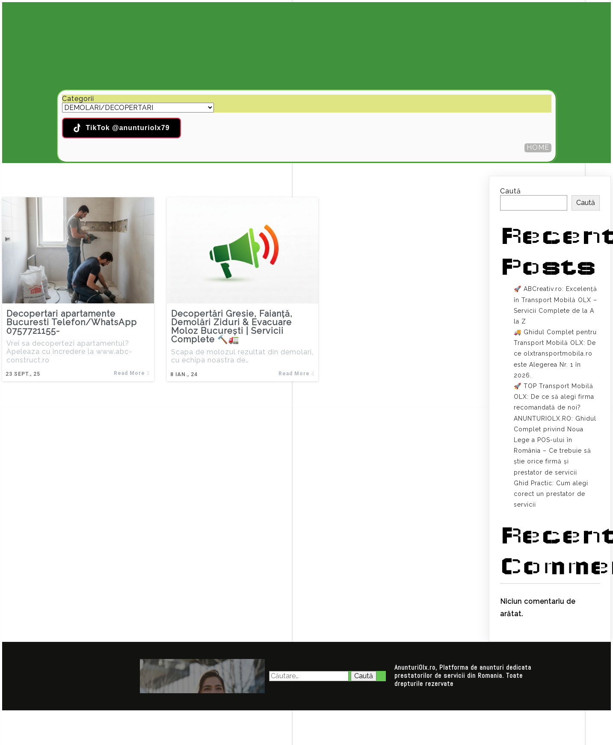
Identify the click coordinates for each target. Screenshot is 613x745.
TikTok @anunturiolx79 (121, 128)
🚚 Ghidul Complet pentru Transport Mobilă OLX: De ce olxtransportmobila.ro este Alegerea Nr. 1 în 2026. (555, 354)
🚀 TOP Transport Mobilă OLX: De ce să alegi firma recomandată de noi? (554, 397)
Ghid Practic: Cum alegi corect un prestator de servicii (551, 494)
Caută (510, 191)
